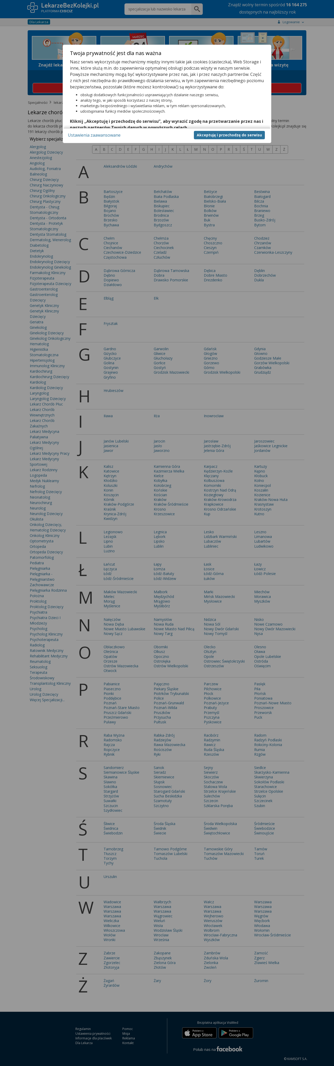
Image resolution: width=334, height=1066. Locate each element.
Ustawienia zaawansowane (94, 135)
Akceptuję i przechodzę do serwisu (229, 134)
